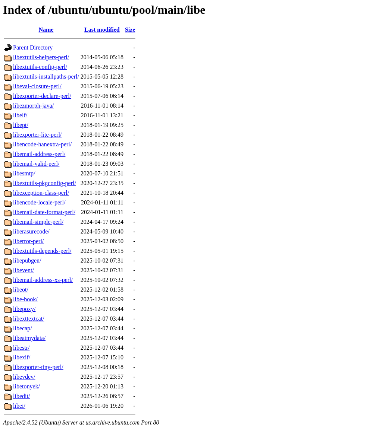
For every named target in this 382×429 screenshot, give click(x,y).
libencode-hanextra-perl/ (42, 144)
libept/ (20, 125)
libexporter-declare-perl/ (42, 96)
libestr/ (21, 347)
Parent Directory (33, 47)
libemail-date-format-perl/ (44, 212)
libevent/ (23, 270)
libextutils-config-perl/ (40, 67)
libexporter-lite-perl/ (37, 134)
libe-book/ (25, 299)
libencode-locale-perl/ (39, 202)
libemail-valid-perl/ (36, 164)
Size (130, 29)
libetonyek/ (26, 386)
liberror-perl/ (28, 241)
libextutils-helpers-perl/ (41, 57)
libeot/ (20, 289)
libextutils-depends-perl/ (42, 251)
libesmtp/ (24, 173)
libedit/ (21, 396)
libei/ (19, 406)
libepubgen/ (27, 260)
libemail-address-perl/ (39, 154)
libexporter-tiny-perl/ (38, 367)
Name (45, 29)
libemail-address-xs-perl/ (43, 280)
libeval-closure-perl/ (37, 86)
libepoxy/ (24, 309)
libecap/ (22, 328)
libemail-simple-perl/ (38, 222)
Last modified (102, 29)
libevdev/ (24, 377)
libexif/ (21, 357)
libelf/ (20, 115)
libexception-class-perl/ (41, 193)
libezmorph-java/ (33, 105)
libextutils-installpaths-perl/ (46, 76)
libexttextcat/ (28, 318)
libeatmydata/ (29, 338)
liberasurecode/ (31, 231)
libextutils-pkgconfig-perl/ (44, 183)
